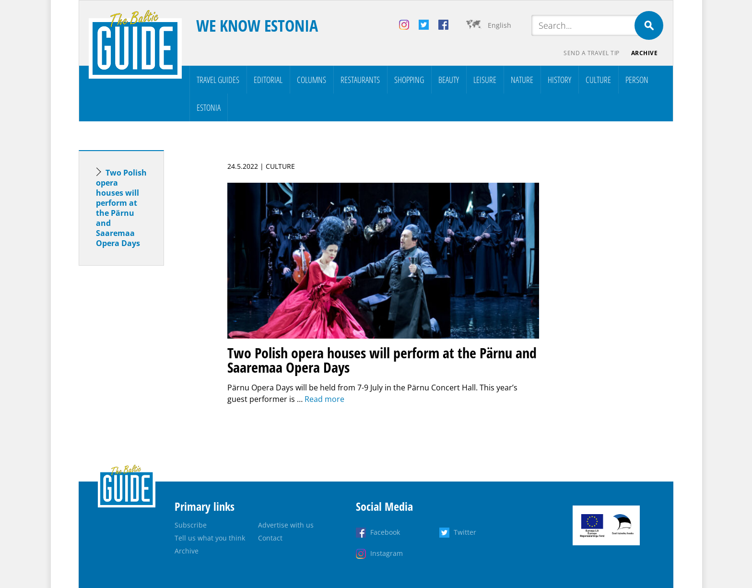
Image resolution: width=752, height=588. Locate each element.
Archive (644, 53)
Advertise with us (286, 524)
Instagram (386, 553)
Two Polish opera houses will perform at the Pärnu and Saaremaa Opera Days (121, 207)
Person (636, 79)
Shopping (409, 79)
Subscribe (191, 524)
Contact (270, 537)
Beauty (448, 79)
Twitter (465, 532)
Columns (311, 79)
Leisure (484, 79)
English (499, 25)
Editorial (268, 79)
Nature (522, 79)
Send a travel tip (592, 53)
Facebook (385, 532)
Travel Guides (218, 79)
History (559, 79)
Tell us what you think (210, 537)
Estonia (209, 107)
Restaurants (360, 79)
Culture (598, 79)
